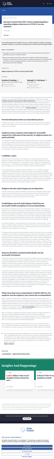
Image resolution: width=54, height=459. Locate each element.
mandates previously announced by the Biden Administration (18, 101)
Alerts (3, 10)
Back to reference (9, 344)
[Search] (43, 3)
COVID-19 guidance (31, 108)
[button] (13, 86)
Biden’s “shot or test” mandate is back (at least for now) (17, 377)
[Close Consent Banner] (27, 454)
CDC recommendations (28, 307)
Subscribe (27, 418)
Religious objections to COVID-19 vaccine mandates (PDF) (17, 71)
